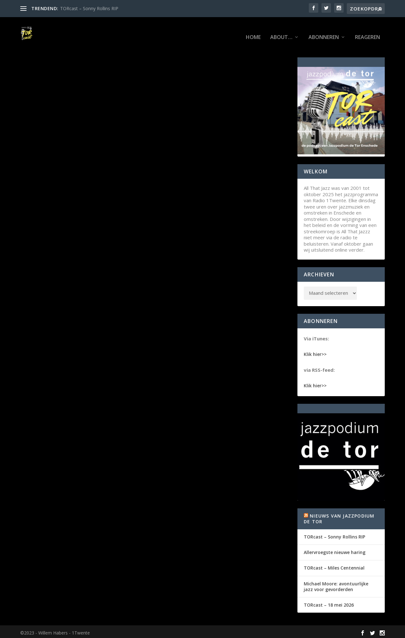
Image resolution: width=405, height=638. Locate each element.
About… (281, 30)
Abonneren (323, 30)
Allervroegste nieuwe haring (334, 550)
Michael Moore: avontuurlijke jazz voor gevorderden (336, 584)
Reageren (367, 30)
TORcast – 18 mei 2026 (329, 603)
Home (253, 30)
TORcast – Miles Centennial (334, 566)
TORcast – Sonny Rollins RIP (89, 8)
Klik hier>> (315, 352)
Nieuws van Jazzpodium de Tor (339, 516)
